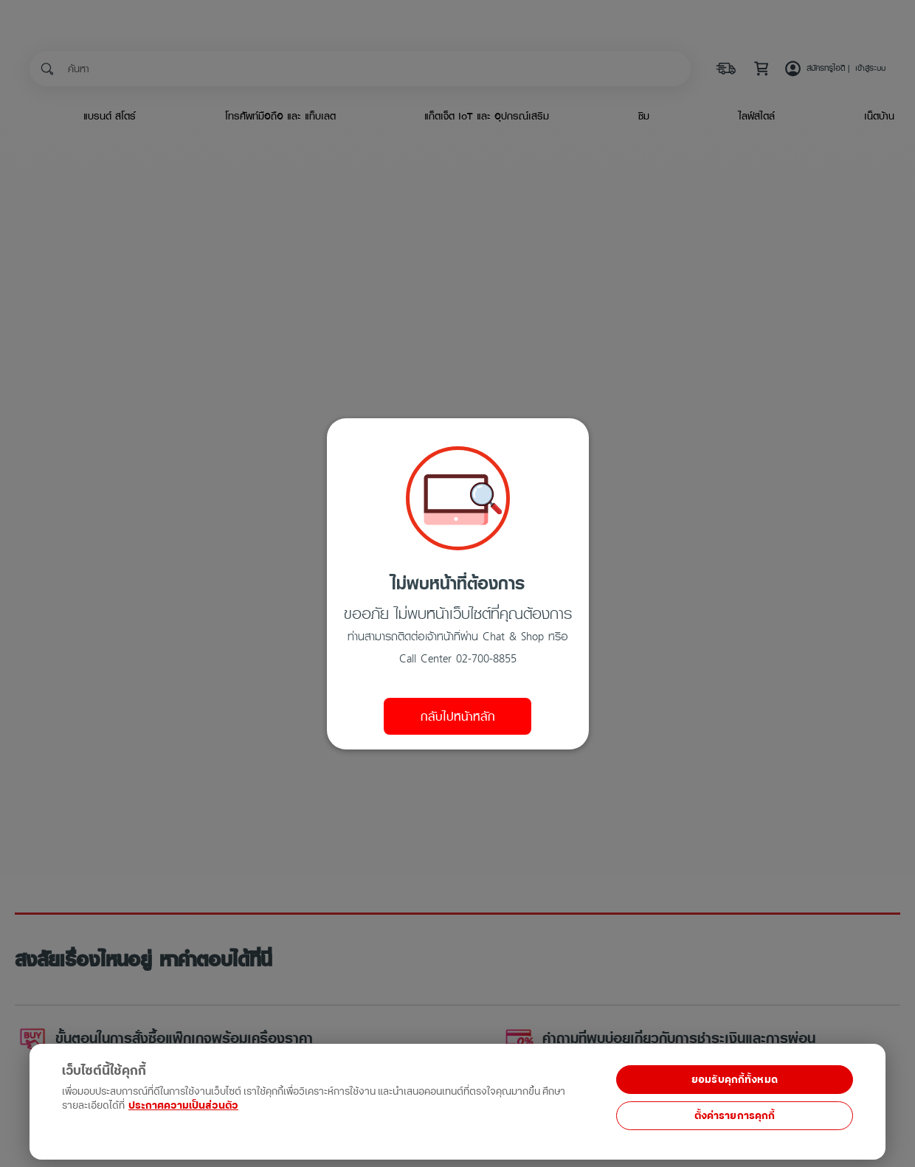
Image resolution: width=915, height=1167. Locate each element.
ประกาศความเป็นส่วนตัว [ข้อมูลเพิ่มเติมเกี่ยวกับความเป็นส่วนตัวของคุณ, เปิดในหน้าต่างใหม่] (183, 1105)
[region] (289, 1093)
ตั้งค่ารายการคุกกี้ (735, 1115)
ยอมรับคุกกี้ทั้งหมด (734, 1079)
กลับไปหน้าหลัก (458, 716)
